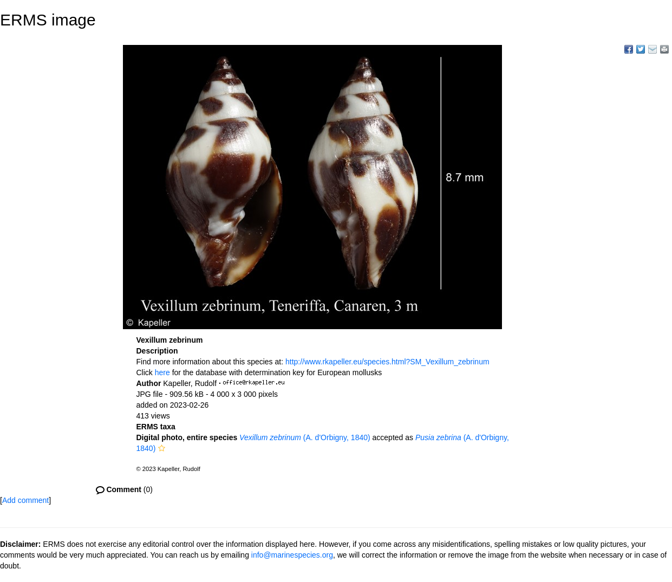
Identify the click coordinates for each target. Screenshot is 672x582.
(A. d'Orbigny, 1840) (304, 437)
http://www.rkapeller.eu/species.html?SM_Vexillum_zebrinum (387, 361)
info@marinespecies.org (292, 555)
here (162, 372)
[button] (161, 448)
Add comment (25, 500)
